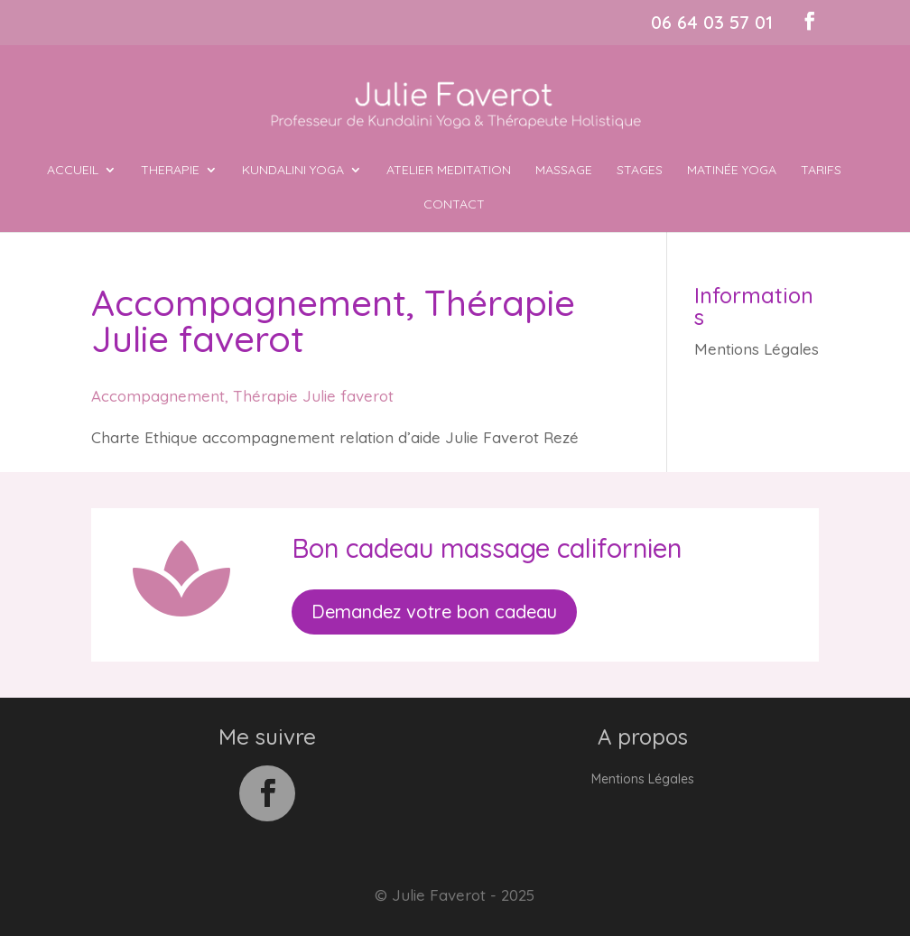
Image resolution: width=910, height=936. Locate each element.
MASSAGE (563, 170)
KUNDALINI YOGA (293, 170)
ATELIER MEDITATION (448, 170)
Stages (640, 170)
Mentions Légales (756, 348)
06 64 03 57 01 (712, 22)
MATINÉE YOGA (731, 170)
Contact (454, 205)
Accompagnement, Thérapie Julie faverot (242, 395)
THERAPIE (170, 170)
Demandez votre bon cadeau (434, 611)
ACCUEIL (72, 170)
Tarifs (821, 170)
